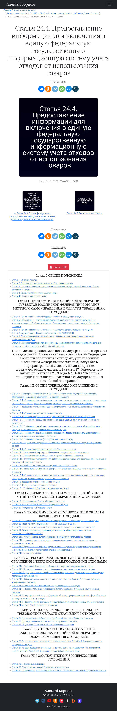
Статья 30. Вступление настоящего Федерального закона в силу (40, 667)
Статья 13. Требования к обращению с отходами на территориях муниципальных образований (53, 416)
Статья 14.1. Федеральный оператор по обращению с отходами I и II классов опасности (50, 452)
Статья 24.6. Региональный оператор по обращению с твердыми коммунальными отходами (52, 566)
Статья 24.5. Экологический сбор (26, 553)
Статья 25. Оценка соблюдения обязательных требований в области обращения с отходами (52, 618)
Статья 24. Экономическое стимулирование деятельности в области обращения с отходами (53, 530)
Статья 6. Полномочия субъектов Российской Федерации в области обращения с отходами (52, 330)
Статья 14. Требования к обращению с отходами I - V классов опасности (44, 449)
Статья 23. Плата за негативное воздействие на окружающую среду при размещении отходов (53, 527)
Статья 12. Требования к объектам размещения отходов (37, 413)
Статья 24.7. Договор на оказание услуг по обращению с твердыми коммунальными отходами (53, 569)
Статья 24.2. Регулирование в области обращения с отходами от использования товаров (51, 537)
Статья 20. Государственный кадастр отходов (32, 508)
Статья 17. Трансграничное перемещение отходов (34, 485)
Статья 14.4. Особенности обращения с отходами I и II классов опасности (44, 465)
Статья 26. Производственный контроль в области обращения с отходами (44, 621)
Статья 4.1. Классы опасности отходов (29, 296)
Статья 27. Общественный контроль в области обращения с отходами (43, 624)
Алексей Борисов (21, 4)
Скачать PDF (58, 267)
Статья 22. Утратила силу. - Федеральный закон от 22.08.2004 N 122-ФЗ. (44, 524)
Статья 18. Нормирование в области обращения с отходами (38, 501)
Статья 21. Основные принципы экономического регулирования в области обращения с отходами (55, 520)
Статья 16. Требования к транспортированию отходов (36, 482)
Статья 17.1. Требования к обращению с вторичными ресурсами (40, 488)
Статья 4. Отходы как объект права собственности (34, 293)
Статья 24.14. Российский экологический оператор (34, 605)
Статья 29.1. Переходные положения (28, 664)
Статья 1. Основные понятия (24, 280)
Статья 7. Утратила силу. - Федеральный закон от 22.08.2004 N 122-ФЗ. (43, 333)
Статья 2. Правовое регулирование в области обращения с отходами (42, 283)
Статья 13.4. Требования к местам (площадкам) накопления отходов (42, 439)
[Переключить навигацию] (109, 4)
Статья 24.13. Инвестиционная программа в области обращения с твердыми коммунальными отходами (58, 602)
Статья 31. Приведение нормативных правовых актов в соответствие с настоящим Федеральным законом (59, 670)
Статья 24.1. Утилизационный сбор (27, 533)
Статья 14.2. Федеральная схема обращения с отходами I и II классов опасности (47, 455)
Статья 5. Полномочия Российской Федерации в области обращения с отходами (47, 317)
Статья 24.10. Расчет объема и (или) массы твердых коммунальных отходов (46, 585)
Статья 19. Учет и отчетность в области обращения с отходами (40, 504)
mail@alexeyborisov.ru (58, 706)
